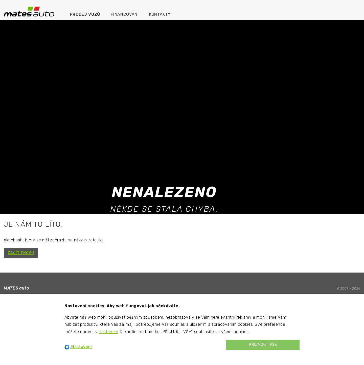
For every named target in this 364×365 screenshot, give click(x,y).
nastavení (108, 331)
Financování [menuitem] (125, 14)
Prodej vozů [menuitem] (85, 14)
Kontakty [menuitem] (159, 14)
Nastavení (78, 346)
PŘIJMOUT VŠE (263, 344)
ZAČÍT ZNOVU (21, 253)
